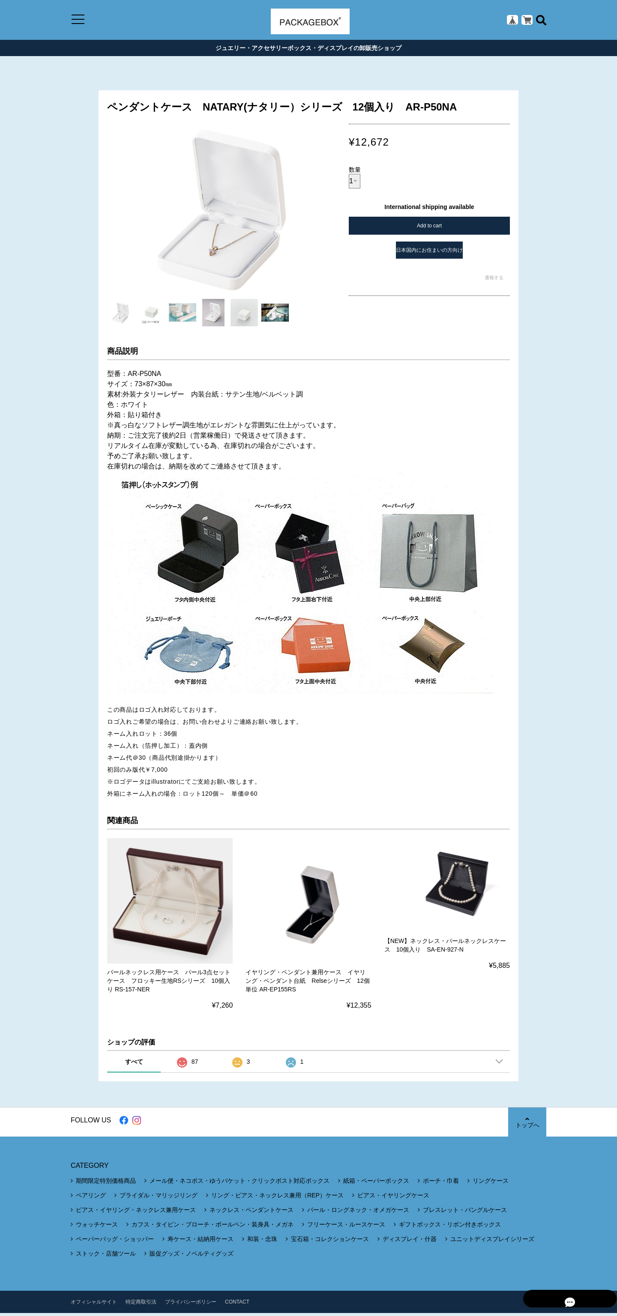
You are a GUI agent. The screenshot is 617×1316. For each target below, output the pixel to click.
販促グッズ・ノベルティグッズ (192, 1256)
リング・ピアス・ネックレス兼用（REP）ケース (277, 1198)
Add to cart (429, 229)
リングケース (491, 1183)
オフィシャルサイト (94, 1305)
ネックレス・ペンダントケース (252, 1212)
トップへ (527, 1125)
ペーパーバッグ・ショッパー (115, 1241)
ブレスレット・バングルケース (465, 1212)
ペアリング (91, 1198)
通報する (494, 280)
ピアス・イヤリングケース (393, 1198)
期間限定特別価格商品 (106, 1183)
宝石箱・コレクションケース (330, 1241)
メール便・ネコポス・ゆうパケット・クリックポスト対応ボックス (239, 1183)
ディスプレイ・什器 (410, 1241)
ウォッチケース (97, 1227)
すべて (134, 1064)
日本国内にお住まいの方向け (429, 253)
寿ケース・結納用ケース (201, 1241)
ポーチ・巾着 (441, 1183)
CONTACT (237, 1305)
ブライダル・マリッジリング (159, 1198)
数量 (355, 173)
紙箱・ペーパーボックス (376, 1183)
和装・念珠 (262, 1241)
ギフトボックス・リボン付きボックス (450, 1227)
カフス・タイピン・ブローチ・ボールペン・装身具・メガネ (213, 1227)
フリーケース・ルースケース (346, 1227)
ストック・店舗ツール (106, 1256)
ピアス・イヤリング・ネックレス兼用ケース (136, 1212)
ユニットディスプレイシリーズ (492, 1241)
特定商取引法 (141, 1305)
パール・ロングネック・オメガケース (358, 1212)
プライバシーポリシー (190, 1305)
